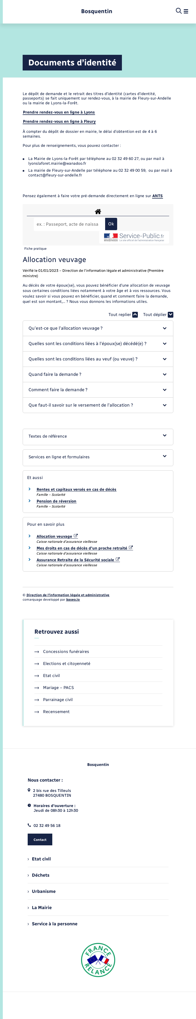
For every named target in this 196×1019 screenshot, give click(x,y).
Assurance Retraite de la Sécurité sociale (78, 560)
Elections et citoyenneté (62, 663)
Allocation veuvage (57, 536)
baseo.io (73, 600)
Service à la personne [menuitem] (52, 923)
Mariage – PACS (54, 687)
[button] (98, 328)
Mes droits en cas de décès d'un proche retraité (85, 548)
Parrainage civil (53, 699)
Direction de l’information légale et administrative (68, 595)
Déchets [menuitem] (38, 875)
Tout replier (123, 315)
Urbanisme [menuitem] (42, 891)
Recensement (52, 711)
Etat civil (47, 675)
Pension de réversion (56, 501)
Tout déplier (158, 315)
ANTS (157, 196)
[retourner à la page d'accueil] (96, 11)
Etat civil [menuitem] (39, 859)
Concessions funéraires (61, 651)
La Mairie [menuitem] (40, 907)
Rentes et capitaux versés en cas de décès (76, 489)
